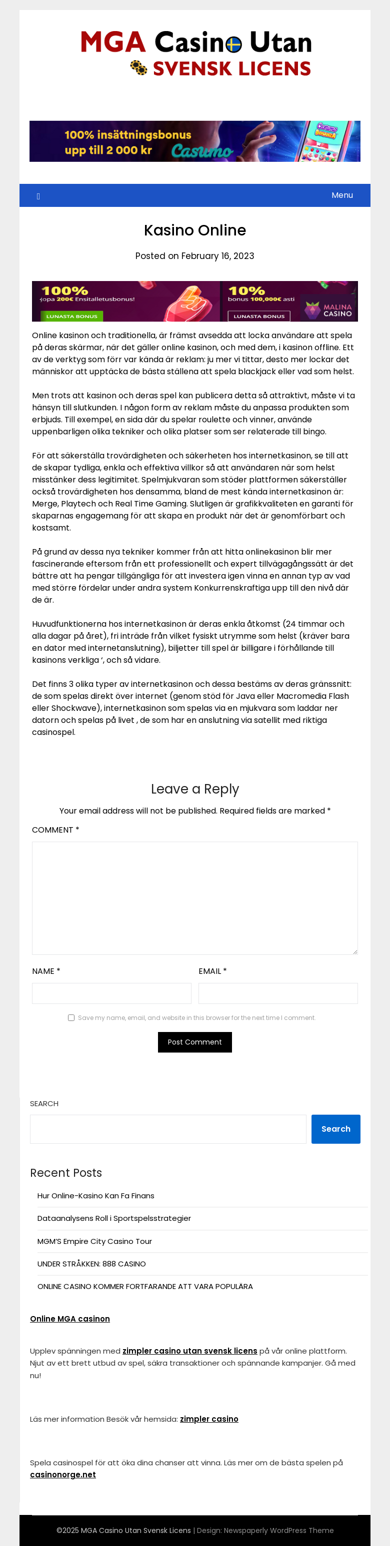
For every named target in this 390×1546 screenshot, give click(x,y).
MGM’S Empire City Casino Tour (95, 1241)
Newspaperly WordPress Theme (279, 1530)
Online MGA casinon (70, 1319)
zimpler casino (209, 1419)
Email (212, 971)
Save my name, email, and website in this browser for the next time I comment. (197, 1017)
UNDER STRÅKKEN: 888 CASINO (92, 1263)
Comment (56, 830)
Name (46, 971)
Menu (342, 195)
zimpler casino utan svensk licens (190, 1351)
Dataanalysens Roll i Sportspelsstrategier (114, 1218)
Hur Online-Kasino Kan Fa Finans (96, 1195)
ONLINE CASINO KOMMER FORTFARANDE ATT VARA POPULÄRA (145, 1286)
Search (44, 1103)
